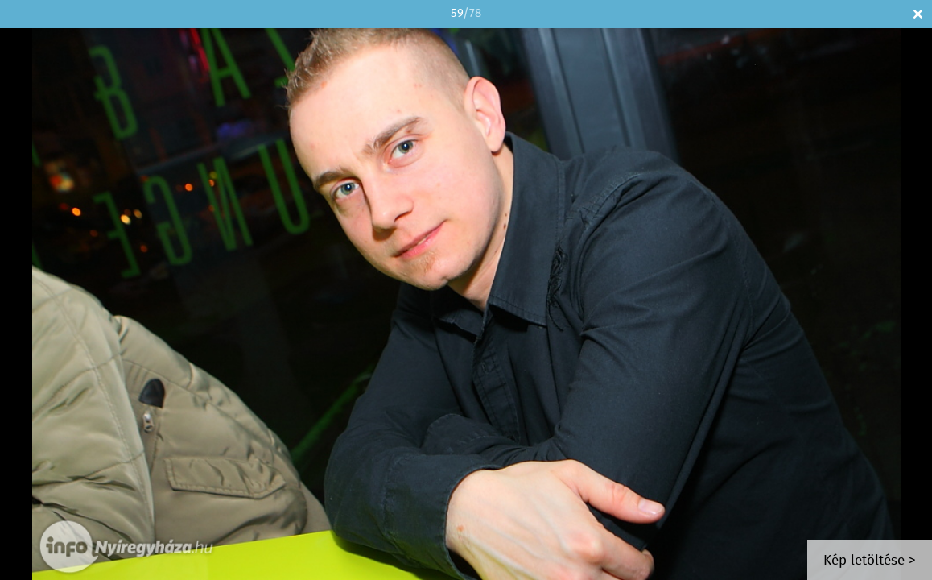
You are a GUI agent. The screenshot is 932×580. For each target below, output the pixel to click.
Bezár (918, 14)
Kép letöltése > (869, 561)
